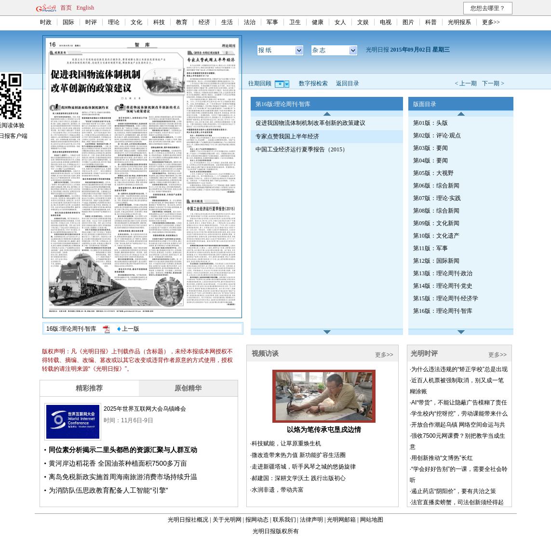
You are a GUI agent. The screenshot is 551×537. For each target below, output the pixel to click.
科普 (431, 22)
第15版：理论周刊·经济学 (445, 298)
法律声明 (311, 519)
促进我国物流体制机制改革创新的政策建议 (310, 123)
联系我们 (284, 519)
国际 (68, 22)
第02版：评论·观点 (437, 135)
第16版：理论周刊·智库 (442, 311)
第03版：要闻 (430, 148)
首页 (66, 7)
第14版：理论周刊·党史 (442, 285)
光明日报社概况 (188, 519)
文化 (136, 22)
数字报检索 (313, 83)
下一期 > (493, 83)
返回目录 (347, 83)
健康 (317, 22)
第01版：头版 (430, 123)
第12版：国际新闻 (436, 260)
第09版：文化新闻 (436, 223)
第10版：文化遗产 (436, 235)
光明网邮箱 (341, 519)
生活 (227, 22)
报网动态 (257, 519)
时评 (91, 22)
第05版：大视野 (433, 173)
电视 (385, 22)
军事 (272, 22)
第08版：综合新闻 (436, 210)
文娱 (363, 22)
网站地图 (371, 519)
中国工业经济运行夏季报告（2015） (301, 149)
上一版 (128, 328)
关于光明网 (227, 519)
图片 (408, 22)
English (85, 7)
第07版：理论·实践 (437, 198)
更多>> (491, 22)
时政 (46, 22)
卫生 (295, 22)
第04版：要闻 (430, 160)
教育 (182, 22)
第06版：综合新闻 (436, 185)
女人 (340, 22)
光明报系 (459, 22)
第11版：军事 (430, 248)
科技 (159, 22)
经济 (204, 22)
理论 (114, 22)
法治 (249, 22)
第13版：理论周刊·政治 (442, 273)
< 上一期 (466, 83)
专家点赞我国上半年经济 (287, 136)
